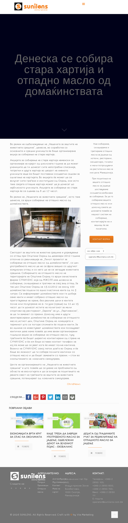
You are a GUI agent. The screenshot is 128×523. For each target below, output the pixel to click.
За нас (41, 479)
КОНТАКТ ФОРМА (101, 239)
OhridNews (73, 384)
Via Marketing (85, 514)
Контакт (56, 485)
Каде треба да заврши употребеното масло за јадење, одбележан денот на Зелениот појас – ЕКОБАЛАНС (63, 440)
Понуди (41, 482)
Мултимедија (59, 482)
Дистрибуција (59, 479)
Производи (43, 485)
